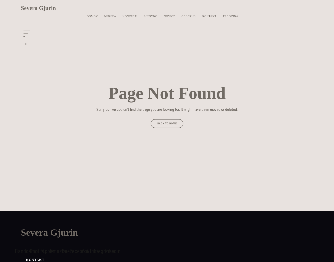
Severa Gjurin (38, 8)
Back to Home (167, 123)
